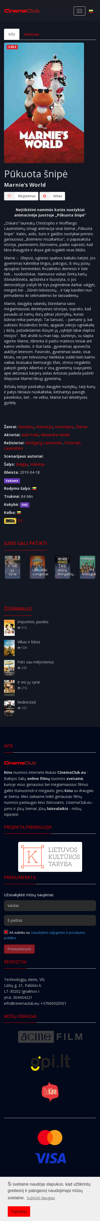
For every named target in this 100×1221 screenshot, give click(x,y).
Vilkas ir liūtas (28, 641)
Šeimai (81, 426)
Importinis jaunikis (33, 621)
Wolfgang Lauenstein (44, 442)
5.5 (19, 520)
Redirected (26, 702)
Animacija (44, 426)
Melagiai (89, 574)
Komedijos (64, 426)
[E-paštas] (50, 920)
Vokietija (37, 464)
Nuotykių (26, 426)
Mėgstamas (19, 196)
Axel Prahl (30, 434)
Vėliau (50, 196)
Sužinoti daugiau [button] (41, 1197)
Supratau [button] (19, 1211)
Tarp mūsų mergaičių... (67, 569)
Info (11, 34)
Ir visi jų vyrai (12, 569)
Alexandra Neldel (55, 434)
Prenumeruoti (19, 948)
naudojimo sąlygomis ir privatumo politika (44, 935)
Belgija (22, 464)
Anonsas (31, 34)
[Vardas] (50, 905)
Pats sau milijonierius (35, 661)
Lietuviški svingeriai (40, 571)
